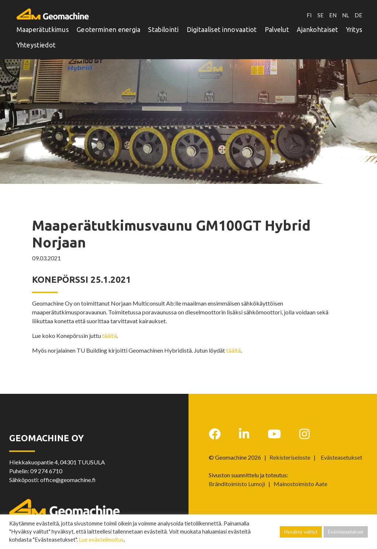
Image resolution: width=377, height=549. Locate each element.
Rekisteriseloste (289, 457)
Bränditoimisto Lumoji (237, 483)
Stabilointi (163, 28)
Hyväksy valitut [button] (300, 532)
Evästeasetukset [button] (341, 457)
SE (319, 13)
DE (358, 13)
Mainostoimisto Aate (300, 483)
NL (345, 13)
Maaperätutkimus (43, 28)
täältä (109, 335)
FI (307, 13)
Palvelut (277, 28)
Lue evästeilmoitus (101, 539)
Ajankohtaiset (317, 28)
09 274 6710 (46, 470)
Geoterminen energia (109, 28)
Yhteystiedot (36, 43)
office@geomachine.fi (68, 479)
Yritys (354, 28)
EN (332, 13)
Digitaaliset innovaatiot (222, 28)
